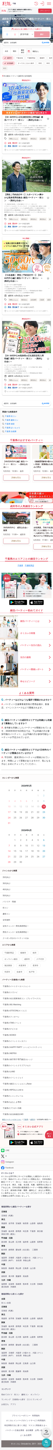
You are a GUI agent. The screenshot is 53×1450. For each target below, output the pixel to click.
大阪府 (18, 1258)
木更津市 (22, 965)
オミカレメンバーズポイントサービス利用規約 (25, 1420)
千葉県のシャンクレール (13, 1096)
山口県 (33, 1268)
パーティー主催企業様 (14, 1430)
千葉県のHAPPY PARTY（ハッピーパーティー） (23, 1047)
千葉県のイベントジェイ (13, 1078)
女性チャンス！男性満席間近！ (16, 926)
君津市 (35, 965)
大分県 (33, 1284)
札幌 (11, 1215)
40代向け (34, 138)
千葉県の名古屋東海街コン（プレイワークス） (22, 998)
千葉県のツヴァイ (10, 992)
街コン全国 (6, 1303)
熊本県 (25, 1284)
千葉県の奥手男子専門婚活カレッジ (18, 1059)
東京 (4, 68)
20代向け (24, 219)
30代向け (24, 138)
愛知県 (18, 1250)
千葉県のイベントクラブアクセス (17, 1065)
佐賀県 (11, 1284)
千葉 (14, 4)
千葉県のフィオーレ (11, 1017)
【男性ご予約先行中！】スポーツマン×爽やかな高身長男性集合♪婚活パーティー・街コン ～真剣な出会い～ (23, 197)
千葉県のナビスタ (10, 1029)
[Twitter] (26, 1156)
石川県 (18, 1242)
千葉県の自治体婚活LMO (13, 1114)
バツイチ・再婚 (9, 902)
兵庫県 (4, 1260)
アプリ (13, 1404)
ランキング (6, 1399)
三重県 (35, 1250)
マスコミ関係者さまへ (37, 1425)
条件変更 (45, 43)
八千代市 (40, 959)
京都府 (11, 1258)
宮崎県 (40, 1284)
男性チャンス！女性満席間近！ (16, 932)
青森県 (4, 1223)
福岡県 (4, 1284)
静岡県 (11, 1250)
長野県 (40, 1242)
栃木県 (11, 1231)
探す (42, 34)
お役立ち (5, 1404)
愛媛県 (18, 1276)
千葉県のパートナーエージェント (17, 986)
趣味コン (25, 1394)
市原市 (7, 972)
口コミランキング (34, 1399)
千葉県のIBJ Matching (12, 1004)
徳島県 (4, 1276)
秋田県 (25, 1223)
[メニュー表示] (49, 3)
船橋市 (42, 58)
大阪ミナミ (37, 1258)
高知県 (25, 1276)
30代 (48, 63)
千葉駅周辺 (31, 58)
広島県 (25, 1268)
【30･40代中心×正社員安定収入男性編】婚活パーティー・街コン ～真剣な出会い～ (23, 118)
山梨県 (33, 1242)
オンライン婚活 (10, 959)
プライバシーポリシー (21, 1416)
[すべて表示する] (49, 127)
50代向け (24, 300)
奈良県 (19, 1260)
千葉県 (42, 300)
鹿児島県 (5, 1287)
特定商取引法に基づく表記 (15, 1425)
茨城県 (4, 1231)
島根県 (11, 1268)
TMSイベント (13, 138)
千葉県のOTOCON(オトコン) (14, 1011)
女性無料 (8, 63)
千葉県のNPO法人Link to (13, 1090)
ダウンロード (45, 11)
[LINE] (26, 1150)
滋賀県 (4, 1258)
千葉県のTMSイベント (12, 1023)
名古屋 (26, 1250)
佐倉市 (19, 972)
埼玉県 (25, 1231)
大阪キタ (27, 1258)
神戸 (11, 1260)
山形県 (33, 1223)
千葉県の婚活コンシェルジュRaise (17, 1084)
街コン (17, 1394)
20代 (40, 63)
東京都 (40, 1231)
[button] (36, 3)
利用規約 (36, 1416)
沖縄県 (13, 1287)
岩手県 (11, 1223)
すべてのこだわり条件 (26, 63)
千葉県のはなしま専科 (12, 1102)
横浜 (12, 1234)
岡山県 (18, 1268)
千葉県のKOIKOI (9, 1035)
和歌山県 (27, 1260)
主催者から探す (18, 1399)
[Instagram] (26, 1162)
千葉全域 (19, 58)
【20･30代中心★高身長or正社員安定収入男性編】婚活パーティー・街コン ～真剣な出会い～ (24, 358)
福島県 (40, 1223)
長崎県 (18, 1284)
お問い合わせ (40, 1430)
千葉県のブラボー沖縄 (12, 1108)
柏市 (34, 953)
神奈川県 (5, 1234)
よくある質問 (25, 1435)
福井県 (25, 1242)
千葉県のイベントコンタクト (15, 1041)
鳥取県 (4, 1268)
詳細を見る (16, 477)
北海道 (4, 1215)
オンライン (35, 1394)
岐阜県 (4, 1250)
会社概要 (29, 1430)
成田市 (8, 58)
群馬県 (18, 1231)
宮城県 (18, 1223)
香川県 (11, 1276)
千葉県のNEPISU (10, 1053)
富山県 (11, 1242)
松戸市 (32, 972)
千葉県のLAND (9, 1072)
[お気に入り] (48, 118)
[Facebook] (26, 1168)
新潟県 (4, 1242)
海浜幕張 (8, 965)
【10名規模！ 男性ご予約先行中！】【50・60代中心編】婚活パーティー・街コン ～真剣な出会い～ (23, 278)
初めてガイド (7, 1394)
